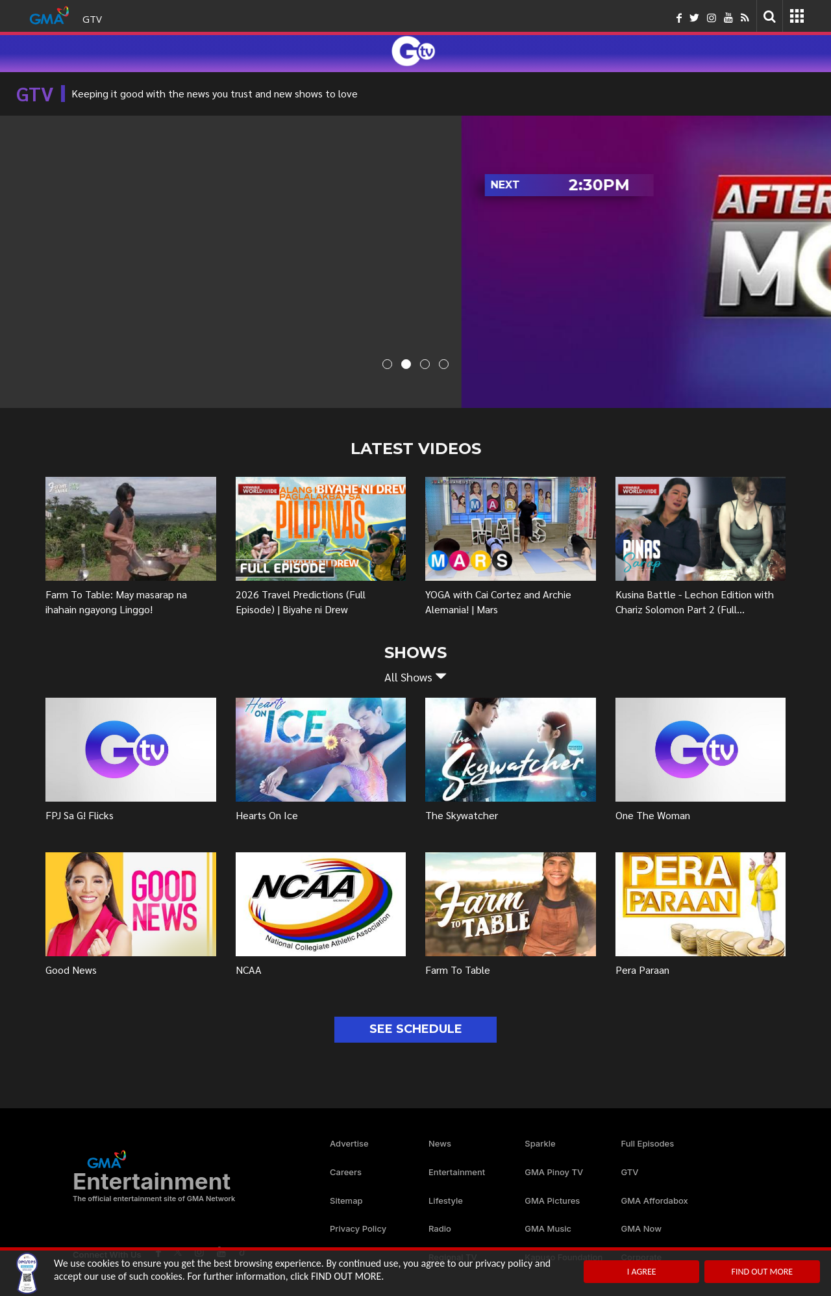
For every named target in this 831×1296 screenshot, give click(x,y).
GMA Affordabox (654, 1200)
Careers (346, 1172)
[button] (415, 676)
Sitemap (346, 1200)
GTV (92, 18)
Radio (439, 1228)
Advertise (349, 1143)
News (439, 1143)
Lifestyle (445, 1200)
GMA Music (548, 1228)
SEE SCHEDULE (415, 1029)
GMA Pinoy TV (554, 1172)
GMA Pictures (552, 1200)
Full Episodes (648, 1143)
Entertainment (456, 1172)
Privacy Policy (358, 1228)
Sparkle (540, 1143)
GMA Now (641, 1228)
